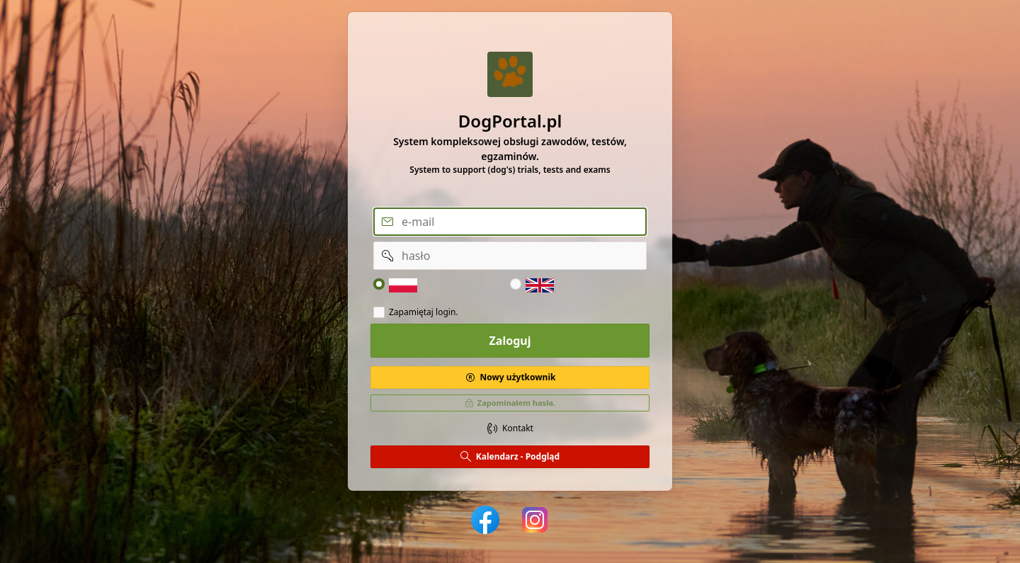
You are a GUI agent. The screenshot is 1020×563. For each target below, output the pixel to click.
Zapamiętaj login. (423, 312)
